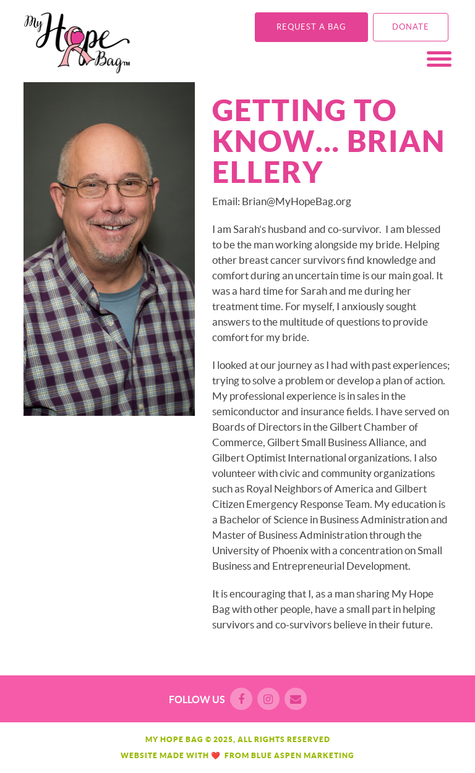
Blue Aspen (276, 755)
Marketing (329, 755)
